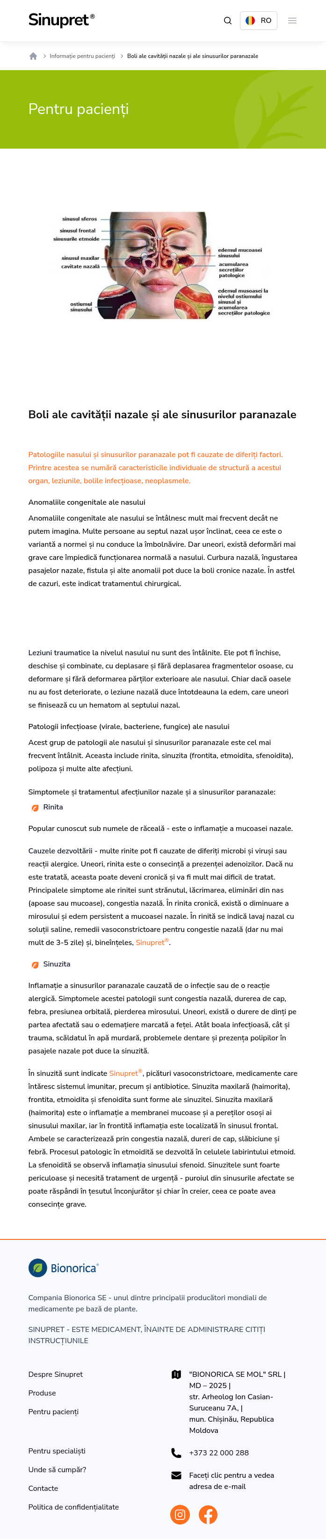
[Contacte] (43, 1488)
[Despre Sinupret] (56, 1374)
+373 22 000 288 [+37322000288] (219, 1453)
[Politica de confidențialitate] (74, 1507)
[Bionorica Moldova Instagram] (180, 1514)
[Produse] (42, 1393)
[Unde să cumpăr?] (58, 1469)
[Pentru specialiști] (57, 1451)
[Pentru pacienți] (54, 1411)
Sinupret (152, 943)
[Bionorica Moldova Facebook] (208, 1514)
